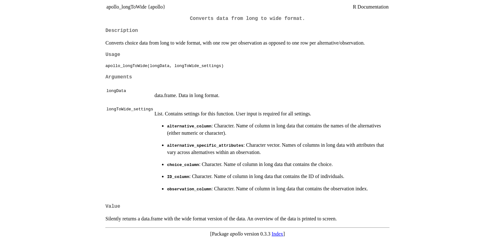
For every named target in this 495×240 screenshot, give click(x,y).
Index (277, 234)
